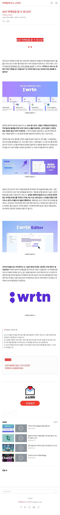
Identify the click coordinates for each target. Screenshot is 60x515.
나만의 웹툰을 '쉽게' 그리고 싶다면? (17, 365)
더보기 (56, 422)
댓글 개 (4, 470)
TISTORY (30, 498)
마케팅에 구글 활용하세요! (14, 368)
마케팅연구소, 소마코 (11, 3)
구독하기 (30, 403)
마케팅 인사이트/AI (7, 15)
